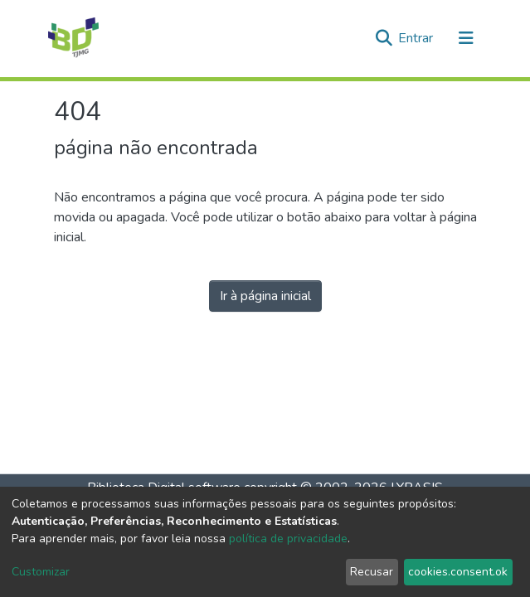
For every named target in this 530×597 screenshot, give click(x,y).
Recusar (371, 572)
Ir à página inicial (265, 296)
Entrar (417, 38)
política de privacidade (288, 538)
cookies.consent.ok (458, 572)
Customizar (41, 572)
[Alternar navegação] (466, 38)
